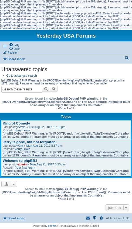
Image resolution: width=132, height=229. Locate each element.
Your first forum (25, 167)
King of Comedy (16, 123)
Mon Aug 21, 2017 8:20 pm (48, 164)
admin (22, 164)
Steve (21, 127)
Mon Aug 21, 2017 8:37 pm (44, 145)
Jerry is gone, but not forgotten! (30, 142)
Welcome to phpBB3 (20, 161)
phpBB (52, 225)
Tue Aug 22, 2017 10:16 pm (47, 127)
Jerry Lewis (22, 130)
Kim (20, 145)
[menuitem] (14, 45)
